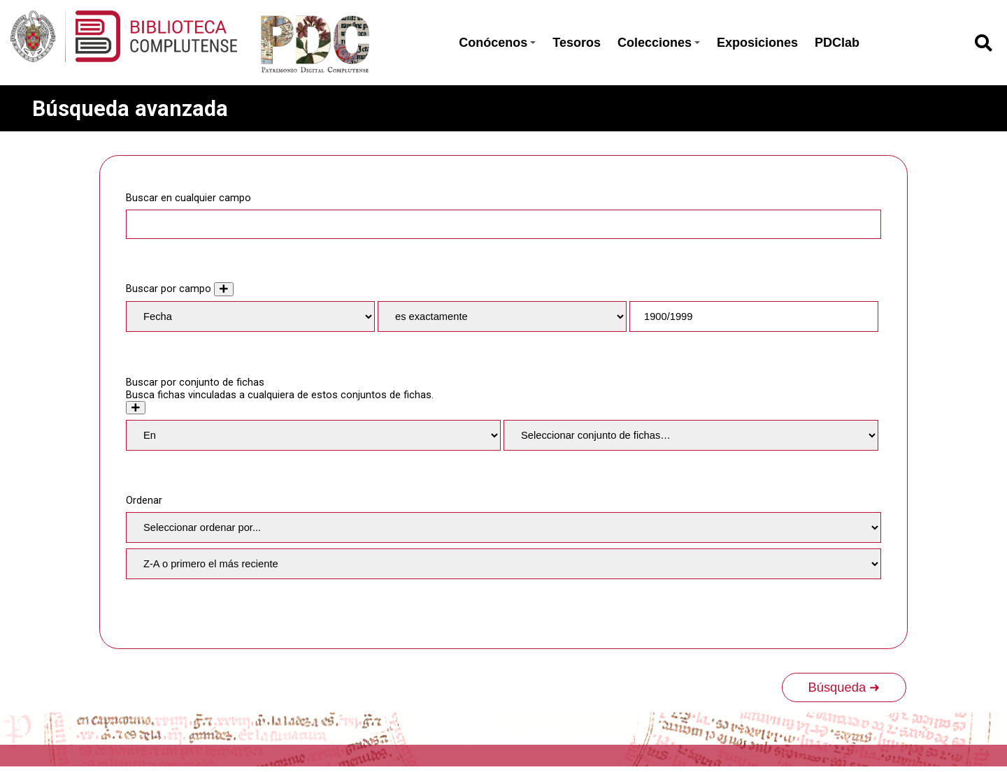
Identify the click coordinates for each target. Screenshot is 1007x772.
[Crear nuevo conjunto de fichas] (135, 407)
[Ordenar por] (503, 527)
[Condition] (313, 435)
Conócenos (497, 43)
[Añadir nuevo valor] (224, 289)
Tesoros (576, 43)
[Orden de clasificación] (503, 563)
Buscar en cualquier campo (188, 197)
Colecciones (658, 43)
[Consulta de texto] (753, 316)
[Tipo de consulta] (502, 316)
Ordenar (144, 500)
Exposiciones (757, 43)
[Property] (250, 316)
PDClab (837, 43)
